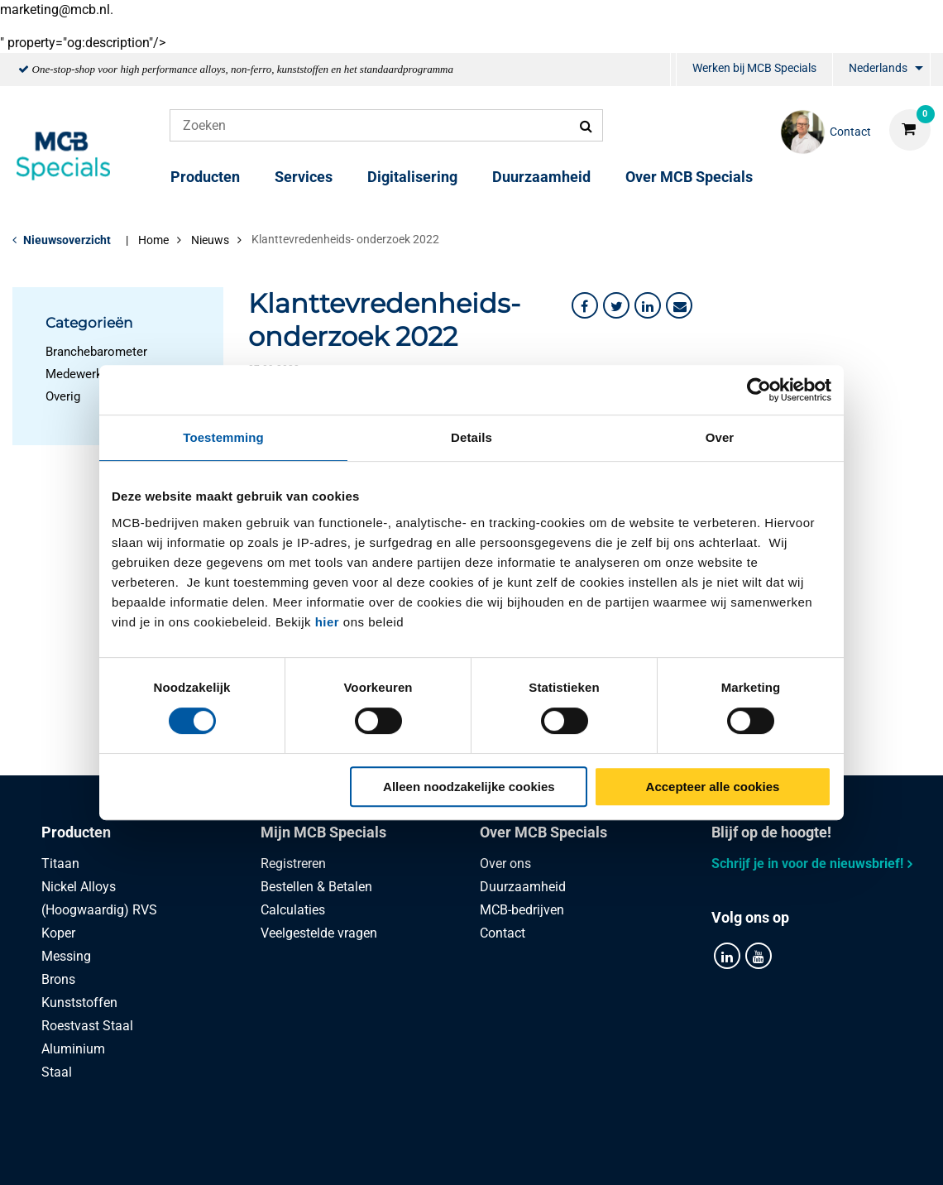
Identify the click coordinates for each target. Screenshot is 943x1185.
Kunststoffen (79, 1002)
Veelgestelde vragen (319, 933)
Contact (502, 933)
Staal (56, 1072)
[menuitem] (673, 70)
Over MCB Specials (689, 176)
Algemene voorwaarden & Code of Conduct (491, 1154)
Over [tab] (720, 437)
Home (153, 240)
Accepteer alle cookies (713, 787)
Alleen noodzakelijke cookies (469, 787)
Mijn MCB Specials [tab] (323, 832)
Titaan (60, 863)
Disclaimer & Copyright (706, 1154)
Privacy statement (290, 1154)
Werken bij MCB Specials (754, 67)
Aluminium (73, 1049)
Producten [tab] (76, 832)
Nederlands (878, 67)
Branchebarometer (96, 351)
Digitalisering (412, 176)
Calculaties (293, 910)
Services (304, 176)
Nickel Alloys (78, 887)
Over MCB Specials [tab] (543, 832)
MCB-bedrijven (522, 910)
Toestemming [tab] (223, 437)
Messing (66, 956)
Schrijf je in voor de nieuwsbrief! (807, 863)
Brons (58, 979)
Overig (62, 396)
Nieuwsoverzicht (67, 240)
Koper (58, 933)
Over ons (505, 863)
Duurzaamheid (541, 176)
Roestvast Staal (87, 1026)
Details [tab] (471, 437)
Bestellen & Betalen (316, 887)
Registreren (293, 863)
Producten (205, 176)
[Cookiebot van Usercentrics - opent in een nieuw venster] (759, 389)
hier (327, 622)
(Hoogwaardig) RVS (99, 910)
